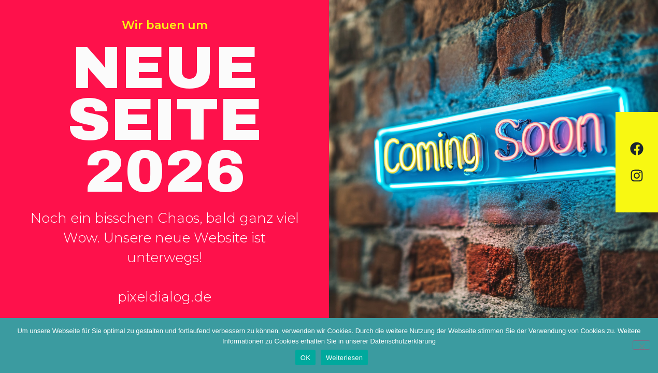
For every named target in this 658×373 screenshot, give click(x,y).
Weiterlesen (344, 358)
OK (305, 358)
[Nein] (641, 345)
